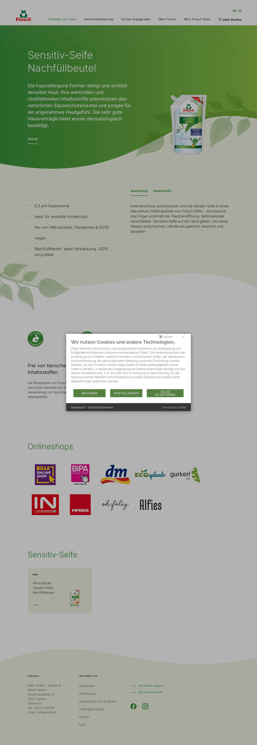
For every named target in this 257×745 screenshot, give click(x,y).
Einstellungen (126, 393)
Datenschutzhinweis (100, 407)
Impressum (78, 407)
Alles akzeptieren (165, 393)
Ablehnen (89, 393)
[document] (128, 364)
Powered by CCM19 (174, 407)
